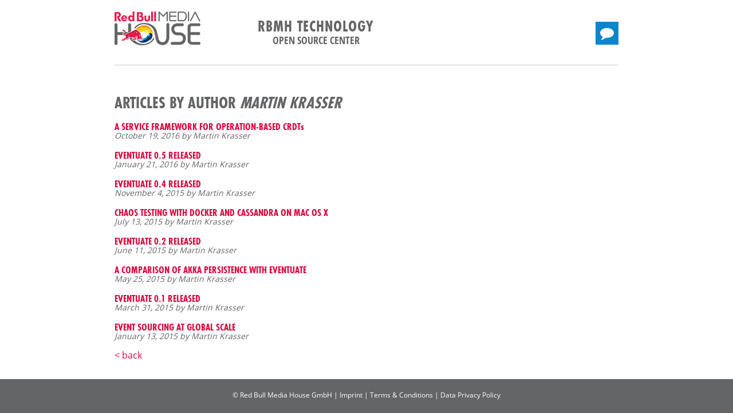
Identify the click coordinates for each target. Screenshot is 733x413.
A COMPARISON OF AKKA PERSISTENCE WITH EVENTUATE (210, 269)
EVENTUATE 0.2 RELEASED (158, 240)
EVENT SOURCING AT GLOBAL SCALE (175, 326)
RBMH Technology (316, 26)
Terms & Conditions (401, 395)
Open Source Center (316, 40)
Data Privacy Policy (470, 395)
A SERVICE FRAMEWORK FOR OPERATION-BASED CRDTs (209, 126)
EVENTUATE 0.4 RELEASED (158, 183)
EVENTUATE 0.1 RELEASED (157, 298)
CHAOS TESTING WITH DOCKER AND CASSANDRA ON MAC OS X (221, 212)
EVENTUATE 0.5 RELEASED (158, 155)
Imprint (351, 395)
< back (128, 355)
